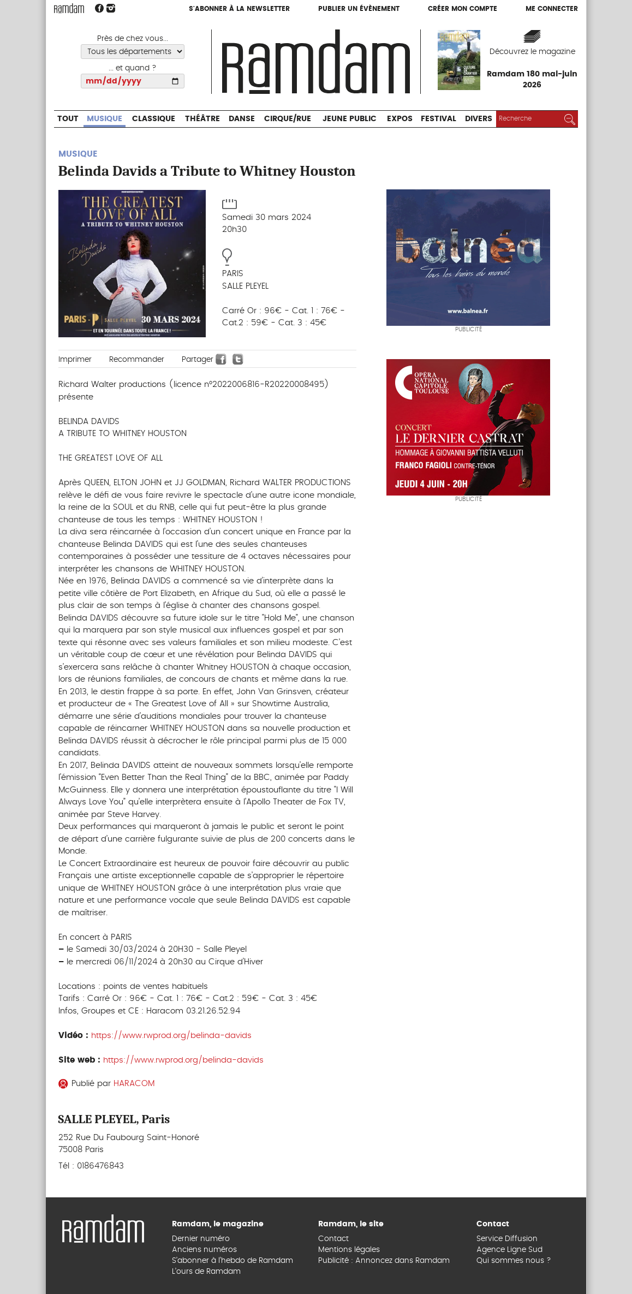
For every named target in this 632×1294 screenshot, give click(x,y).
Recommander (136, 359)
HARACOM (134, 1084)
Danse (242, 119)
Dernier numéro (201, 1239)
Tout (68, 119)
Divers (478, 119)
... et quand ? (133, 68)
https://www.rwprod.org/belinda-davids (171, 1035)
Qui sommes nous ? (513, 1261)
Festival (438, 119)
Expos (400, 119)
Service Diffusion (507, 1239)
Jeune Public (350, 119)
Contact (333, 1239)
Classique (153, 119)
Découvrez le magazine (532, 52)
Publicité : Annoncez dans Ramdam (384, 1261)
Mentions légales (349, 1250)
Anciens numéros (204, 1250)
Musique (104, 119)
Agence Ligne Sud (509, 1250)
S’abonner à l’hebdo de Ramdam (232, 1261)
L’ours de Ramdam (206, 1271)
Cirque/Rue (287, 119)
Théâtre (202, 119)
